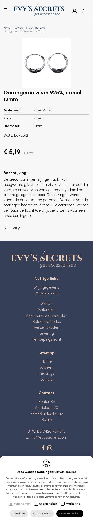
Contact (46, 379)
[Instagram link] (49, 448)
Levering (46, 333)
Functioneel (22, 503)
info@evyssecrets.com (48, 437)
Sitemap (47, 353)
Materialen (46, 309)
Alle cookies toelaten (70, 513)
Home (7, 27)
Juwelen (19, 27)
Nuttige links (46, 278)
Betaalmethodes (47, 321)
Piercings (46, 373)
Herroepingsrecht (46, 339)
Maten (46, 303)
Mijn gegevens (46, 287)
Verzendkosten (46, 327)
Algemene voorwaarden (46, 315)
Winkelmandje (47, 293)
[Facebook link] (44, 448)
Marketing (73, 503)
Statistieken (48, 503)
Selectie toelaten (42, 513)
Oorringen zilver (37, 27)
